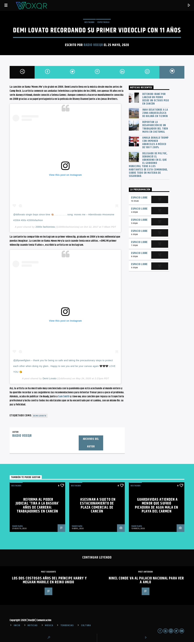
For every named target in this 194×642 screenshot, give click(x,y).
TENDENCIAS (67, 625)
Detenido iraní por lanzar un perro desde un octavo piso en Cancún (155, 99)
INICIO (17, 625)
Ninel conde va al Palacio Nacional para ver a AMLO (146, 580)
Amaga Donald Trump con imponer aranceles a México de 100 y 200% (155, 142)
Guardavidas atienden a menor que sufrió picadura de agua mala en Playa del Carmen (156, 506)
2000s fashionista (45, 226)
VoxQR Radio (17, 526)
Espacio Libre (139, 198)
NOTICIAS (33, 625)
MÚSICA (49, 625)
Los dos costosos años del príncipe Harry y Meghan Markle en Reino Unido (49, 580)
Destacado (89, 22)
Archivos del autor (91, 443)
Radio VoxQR (93, 45)
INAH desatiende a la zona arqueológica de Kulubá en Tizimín (155, 113)
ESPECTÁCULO (103, 22)
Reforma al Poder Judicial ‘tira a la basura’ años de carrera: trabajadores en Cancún (37, 506)
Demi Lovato (49, 378)
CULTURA (86, 625)
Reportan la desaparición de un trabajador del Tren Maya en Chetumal (155, 127)
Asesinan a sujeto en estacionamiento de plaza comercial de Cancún (97, 506)
